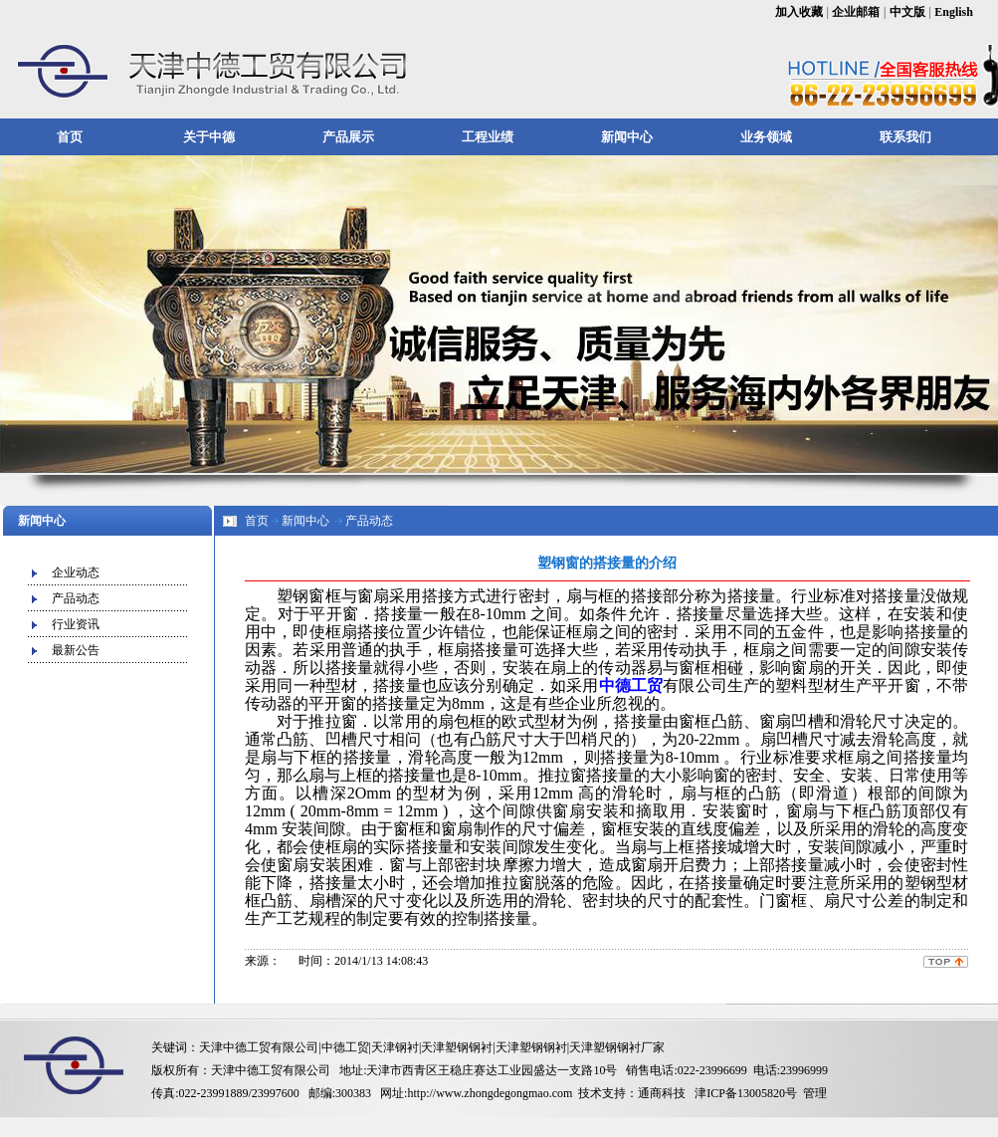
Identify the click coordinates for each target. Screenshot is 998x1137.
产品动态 (76, 598)
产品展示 (348, 136)
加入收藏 (799, 12)
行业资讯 (76, 624)
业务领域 (766, 136)
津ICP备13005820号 (746, 1093)
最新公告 (76, 650)
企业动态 (76, 572)
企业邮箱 (856, 12)
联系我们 (905, 136)
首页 (70, 136)
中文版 (907, 12)
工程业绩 (487, 136)
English (953, 12)
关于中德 (209, 136)
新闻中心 (627, 136)
